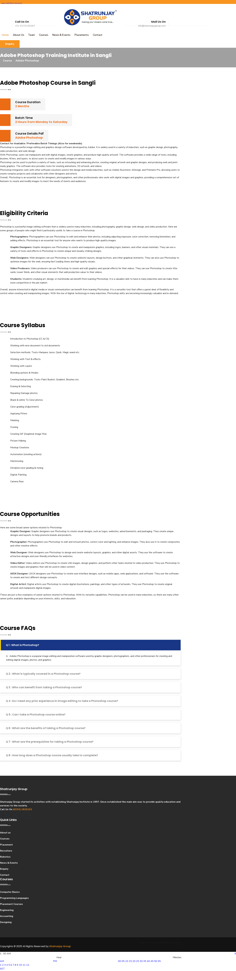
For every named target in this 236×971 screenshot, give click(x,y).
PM (55, 961)
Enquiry (9, 44)
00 (119, 961)
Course (7, 61)
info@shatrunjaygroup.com (152, 25)
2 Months (22, 106)
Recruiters (6, 851)
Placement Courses (11, 904)
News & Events (59, 35)
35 (144, 961)
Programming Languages (14, 898)
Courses (41, 35)
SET (2, 969)
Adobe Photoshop (29, 138)
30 (141, 961)
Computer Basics (10, 892)
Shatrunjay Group (60, 946)
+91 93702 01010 (11, 3)
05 (123, 961)
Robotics (5, 857)
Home (5, 35)
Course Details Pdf (29, 134)
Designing (6, 922)
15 (130, 961)
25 (137, 961)
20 (133, 961)
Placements (78, 35)
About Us (17, 35)
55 (159, 961)
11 (24, 965)
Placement (6, 845)
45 (152, 961)
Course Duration (27, 102)
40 (148, 961)
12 (27, 965)
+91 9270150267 (25, 25)
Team (30, 35)
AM (2, 961)
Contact (94, 35)
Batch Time (24, 118)
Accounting (6, 916)
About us (5, 833)
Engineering (7, 910)
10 (20, 965)
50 (155, 961)
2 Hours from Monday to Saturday (41, 122)
